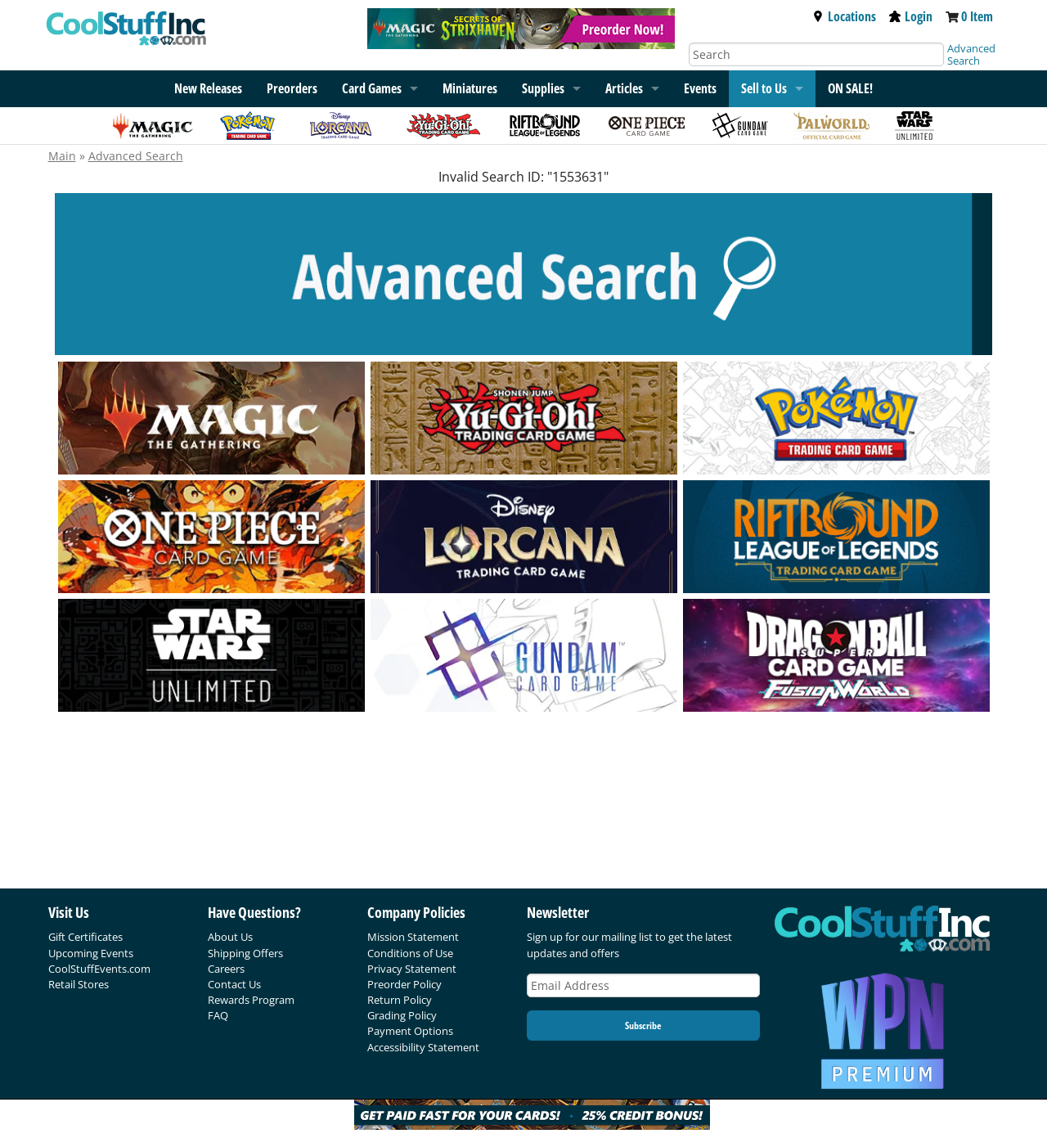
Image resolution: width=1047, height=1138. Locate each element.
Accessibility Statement (423, 1047)
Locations (844, 16)
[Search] (816, 54)
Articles (624, 88)
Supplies (543, 88)
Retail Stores (78, 984)
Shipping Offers (245, 953)
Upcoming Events (90, 953)
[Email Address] (644, 985)
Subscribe (643, 1025)
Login (910, 16)
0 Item (977, 16)
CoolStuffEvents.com (99, 968)
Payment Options (410, 1030)
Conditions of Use (410, 953)
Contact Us (234, 984)
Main (62, 156)
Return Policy (399, 999)
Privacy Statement (411, 968)
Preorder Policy (404, 984)
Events (700, 88)
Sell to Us (764, 88)
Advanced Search (971, 54)
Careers (226, 968)
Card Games (372, 88)
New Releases (208, 88)
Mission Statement (413, 936)
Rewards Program (251, 999)
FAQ (218, 1015)
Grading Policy (402, 1015)
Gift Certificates (85, 936)
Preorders (292, 88)
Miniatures (470, 88)
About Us (230, 936)
